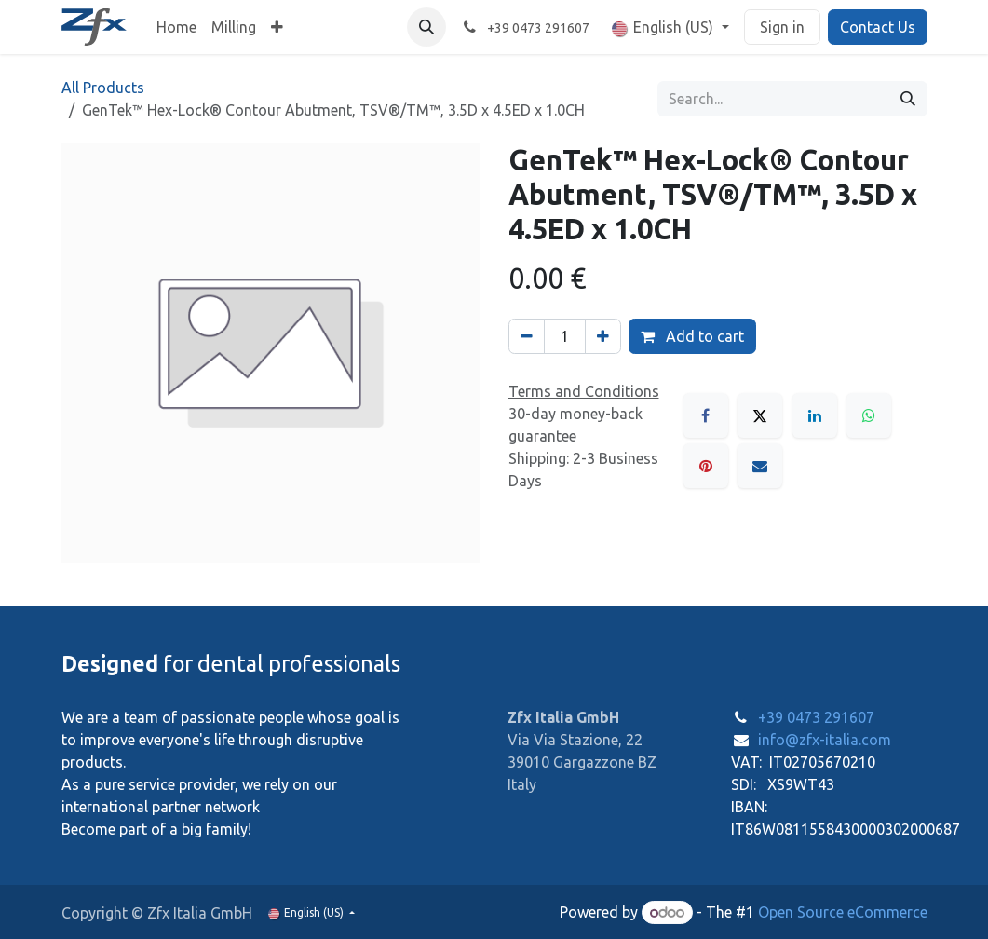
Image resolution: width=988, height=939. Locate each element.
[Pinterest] (705, 465)
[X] (760, 415)
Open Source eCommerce (842, 912)
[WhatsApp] (868, 415)
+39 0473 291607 (816, 717)
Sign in (782, 27)
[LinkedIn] (814, 415)
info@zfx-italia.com (824, 739)
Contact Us (877, 27)
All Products (102, 87)
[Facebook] (705, 415)
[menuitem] (176, 27)
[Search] (907, 98)
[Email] (760, 465)
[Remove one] (526, 336)
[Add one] (603, 336)
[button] (426, 27)
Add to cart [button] (692, 336)
